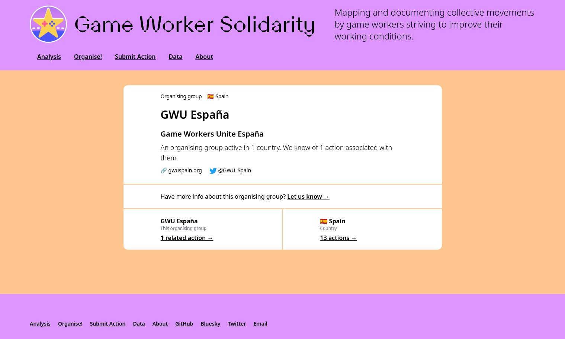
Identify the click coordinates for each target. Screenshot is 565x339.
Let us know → (308, 196)
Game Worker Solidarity (195, 24)
